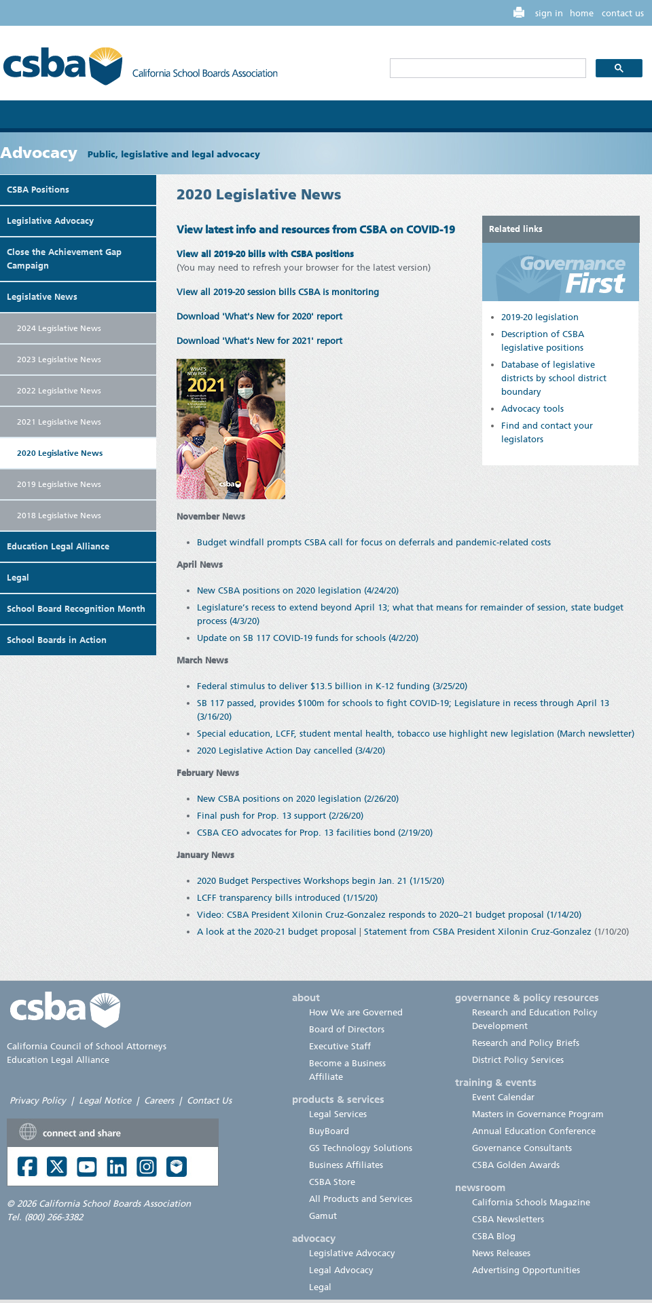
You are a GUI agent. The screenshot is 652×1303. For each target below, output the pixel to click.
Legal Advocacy (341, 1270)
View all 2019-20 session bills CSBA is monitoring (278, 292)
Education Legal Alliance (58, 546)
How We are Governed (356, 1012)
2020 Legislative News (60, 453)
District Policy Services (518, 1060)
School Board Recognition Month (76, 609)
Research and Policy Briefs (525, 1043)
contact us (623, 13)
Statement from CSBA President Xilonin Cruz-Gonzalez (478, 932)
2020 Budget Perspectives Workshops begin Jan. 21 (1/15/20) (320, 881)
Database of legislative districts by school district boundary (553, 378)
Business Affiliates (346, 1165)
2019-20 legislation (540, 317)
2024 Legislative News (59, 328)
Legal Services (338, 1114)
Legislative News (42, 297)
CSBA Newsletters (508, 1219)
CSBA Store (332, 1182)
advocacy (314, 1238)
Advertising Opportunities (526, 1270)
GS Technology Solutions (360, 1148)
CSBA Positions (38, 189)
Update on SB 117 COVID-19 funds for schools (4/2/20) (307, 638)
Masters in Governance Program (538, 1114)
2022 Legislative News (59, 390)
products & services (338, 1099)
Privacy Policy (38, 1100)
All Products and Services (360, 1199)
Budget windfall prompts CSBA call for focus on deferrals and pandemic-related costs (374, 542)
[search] (487, 68)
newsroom (480, 1188)
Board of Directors (346, 1029)
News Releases (501, 1253)
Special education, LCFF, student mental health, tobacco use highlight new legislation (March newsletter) (415, 733)
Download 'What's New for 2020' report (259, 316)
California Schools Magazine (531, 1202)
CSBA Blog (493, 1236)
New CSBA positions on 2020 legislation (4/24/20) (298, 590)
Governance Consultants (522, 1148)
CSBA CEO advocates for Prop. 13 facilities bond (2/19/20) (315, 833)
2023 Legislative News (59, 359)
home (582, 13)
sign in (549, 13)
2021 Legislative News (59, 422)
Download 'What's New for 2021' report (259, 341)
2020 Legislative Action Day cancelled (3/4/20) (291, 750)
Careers (159, 1100)
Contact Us (209, 1100)
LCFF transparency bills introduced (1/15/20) (287, 898)
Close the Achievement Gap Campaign (64, 259)
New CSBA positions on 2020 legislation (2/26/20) (298, 799)
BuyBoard (329, 1131)
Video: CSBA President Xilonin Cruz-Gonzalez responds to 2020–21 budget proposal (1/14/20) (389, 915)
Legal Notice (105, 1100)
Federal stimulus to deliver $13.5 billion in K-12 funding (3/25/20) (332, 686)
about (306, 998)
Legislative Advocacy (50, 221)
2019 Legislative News (59, 484)
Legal (18, 577)
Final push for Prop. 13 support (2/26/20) (280, 816)
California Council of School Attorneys (86, 1046)
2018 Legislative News (59, 515)
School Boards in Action (57, 640)
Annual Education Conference (534, 1131)
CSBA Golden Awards (516, 1165)
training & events (496, 1082)
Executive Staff (340, 1046)
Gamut (323, 1216)
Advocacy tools (532, 409)
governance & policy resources (527, 998)
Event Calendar (503, 1097)
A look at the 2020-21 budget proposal (277, 932)
